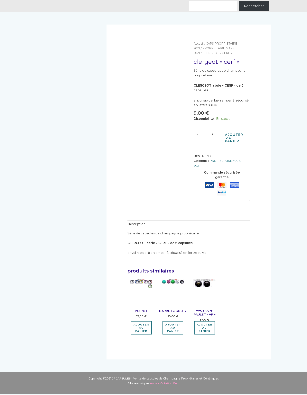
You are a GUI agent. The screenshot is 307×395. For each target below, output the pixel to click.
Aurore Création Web (164, 384)
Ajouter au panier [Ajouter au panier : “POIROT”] (141, 328)
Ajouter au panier (231, 138)
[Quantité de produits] (205, 134)
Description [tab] (136, 224)
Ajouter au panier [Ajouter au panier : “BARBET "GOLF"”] (173, 328)
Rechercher (254, 6)
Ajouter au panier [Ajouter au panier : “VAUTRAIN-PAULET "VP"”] (204, 328)
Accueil (199, 43)
